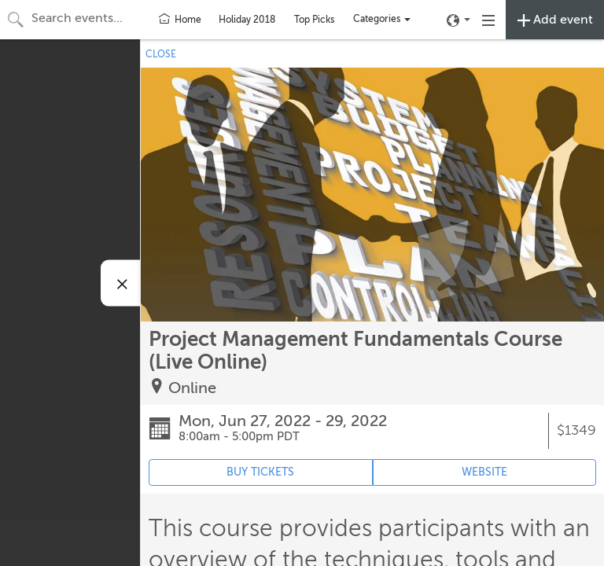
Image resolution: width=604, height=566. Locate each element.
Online (192, 388)
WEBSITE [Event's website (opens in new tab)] (484, 472)
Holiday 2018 (247, 19)
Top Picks (314, 19)
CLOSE (160, 54)
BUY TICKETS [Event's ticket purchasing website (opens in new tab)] (260, 472)
